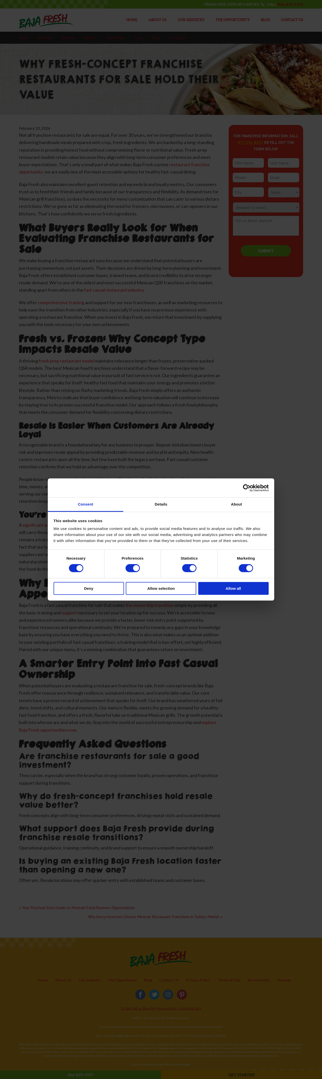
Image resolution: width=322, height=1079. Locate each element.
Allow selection (161, 588)
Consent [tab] (85, 504)
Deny (88, 588)
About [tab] (236, 504)
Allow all (233, 588)
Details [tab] (161, 504)
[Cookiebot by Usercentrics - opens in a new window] (247, 487)
